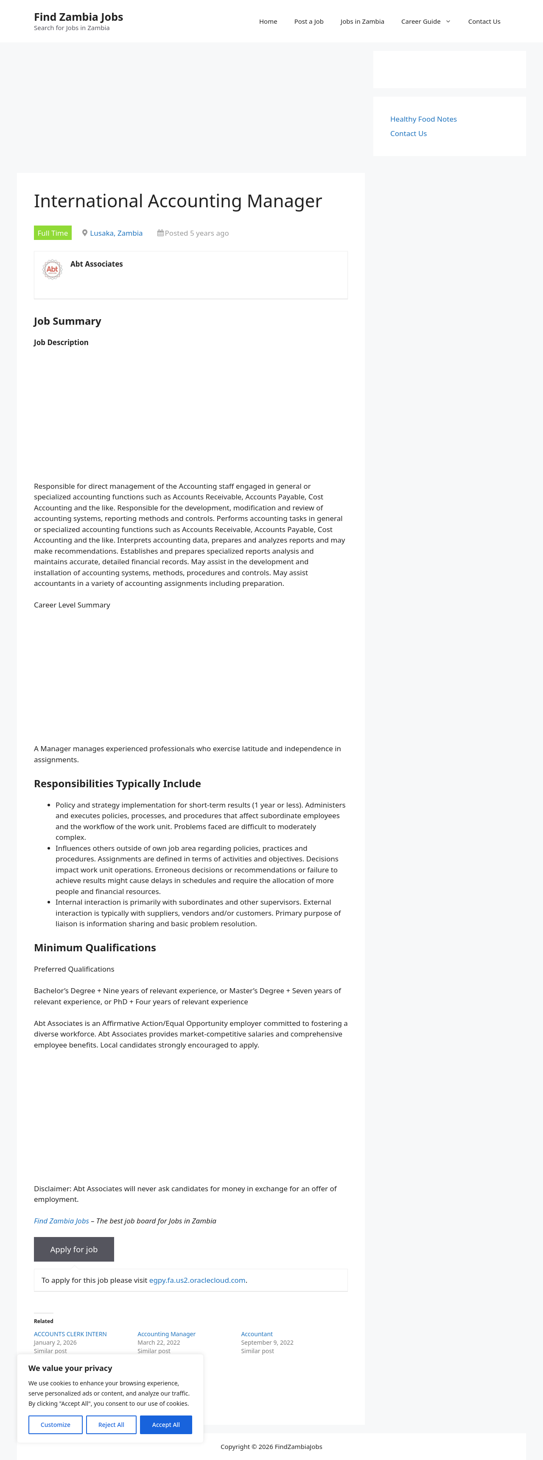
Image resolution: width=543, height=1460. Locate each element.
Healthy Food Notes (423, 119)
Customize (55, 1425)
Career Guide (430, 21)
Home (268, 21)
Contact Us (484, 21)
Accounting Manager (166, 1334)
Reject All (111, 1425)
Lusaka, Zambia (116, 233)
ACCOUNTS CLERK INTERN (70, 1334)
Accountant (257, 1334)
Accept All (166, 1425)
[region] (110, 1398)
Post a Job (309, 21)
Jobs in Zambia (362, 21)
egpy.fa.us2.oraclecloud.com (197, 1280)
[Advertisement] (191, 110)
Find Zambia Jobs (78, 16)
